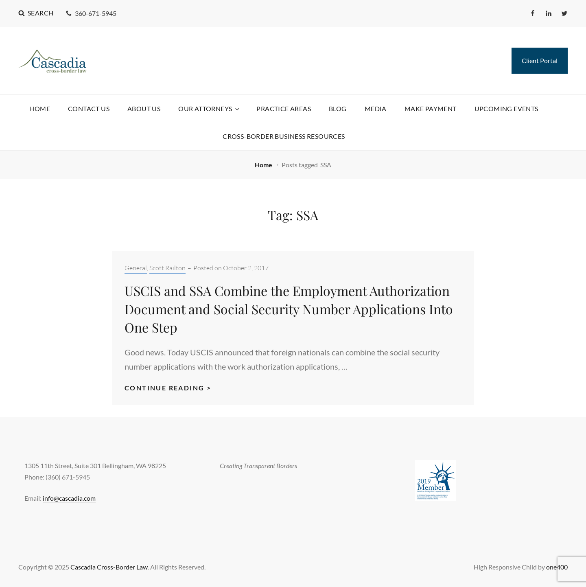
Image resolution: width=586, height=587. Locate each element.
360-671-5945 (91, 13)
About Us (143, 108)
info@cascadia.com (69, 498)
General (136, 268)
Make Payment (431, 108)
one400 (557, 567)
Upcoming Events (506, 108)
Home (39, 108)
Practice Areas (283, 108)
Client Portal (540, 60)
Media (376, 108)
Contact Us (88, 108)
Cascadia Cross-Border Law (109, 567)
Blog (338, 108)
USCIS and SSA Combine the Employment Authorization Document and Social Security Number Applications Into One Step (289, 309)
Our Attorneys (209, 108)
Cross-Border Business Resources (284, 136)
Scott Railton (167, 268)
